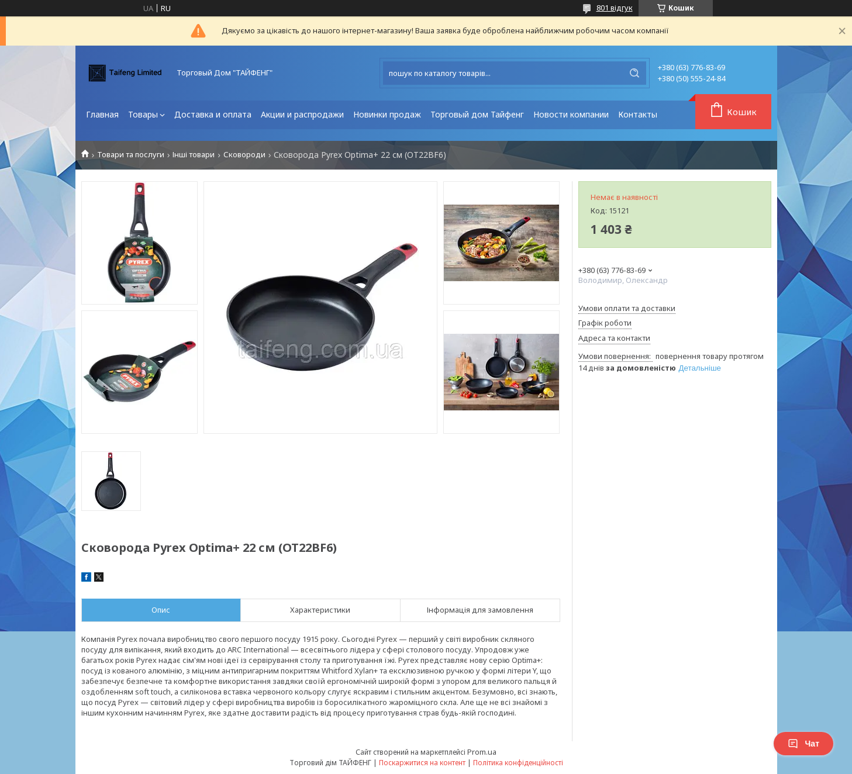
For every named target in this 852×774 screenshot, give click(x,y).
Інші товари (194, 155)
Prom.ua (481, 752)
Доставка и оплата (212, 114)
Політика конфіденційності (518, 763)
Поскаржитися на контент (422, 763)
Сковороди (244, 155)
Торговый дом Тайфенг (477, 114)
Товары (143, 114)
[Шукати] (634, 73)
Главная (102, 114)
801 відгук (614, 7)
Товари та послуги (130, 155)
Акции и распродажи (302, 114)
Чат (803, 743)
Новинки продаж (387, 114)
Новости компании (571, 114)
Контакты (637, 114)
